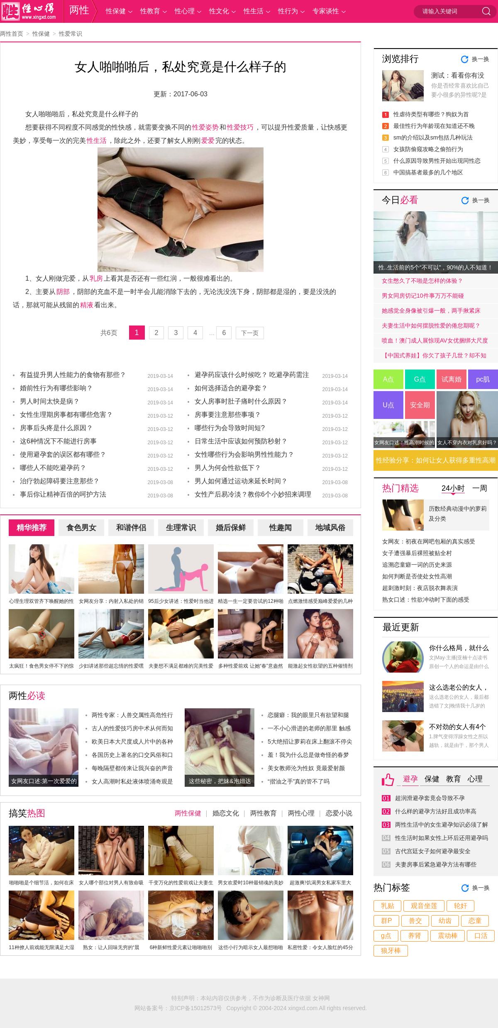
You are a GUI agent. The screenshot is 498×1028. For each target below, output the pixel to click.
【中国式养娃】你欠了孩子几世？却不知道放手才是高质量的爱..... (434, 357)
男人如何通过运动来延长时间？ (241, 481)
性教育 (150, 11)
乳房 (96, 278)
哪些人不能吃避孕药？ (53, 467)
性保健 (116, 11)
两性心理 (301, 813)
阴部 (63, 291)
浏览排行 (400, 59)
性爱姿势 (205, 127)
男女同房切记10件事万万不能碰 (423, 295)
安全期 (420, 405)
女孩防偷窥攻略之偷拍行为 (428, 149)
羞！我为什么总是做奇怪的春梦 (308, 754)
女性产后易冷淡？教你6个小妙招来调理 (253, 494)
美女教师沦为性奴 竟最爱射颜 (306, 768)
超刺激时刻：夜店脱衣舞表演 (420, 588)
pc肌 (483, 379)
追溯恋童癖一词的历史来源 (417, 564)
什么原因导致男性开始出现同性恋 (437, 160)
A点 (388, 379)
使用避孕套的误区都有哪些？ (63, 454)
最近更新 (401, 627)
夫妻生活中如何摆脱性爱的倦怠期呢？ (431, 325)
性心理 (185, 11)
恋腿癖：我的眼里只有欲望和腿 (308, 715)
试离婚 (451, 379)
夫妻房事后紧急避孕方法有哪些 (435, 864)
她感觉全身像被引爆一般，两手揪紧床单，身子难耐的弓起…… (431, 312)
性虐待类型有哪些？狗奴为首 (431, 114)
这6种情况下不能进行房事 (58, 441)
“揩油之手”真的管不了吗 (299, 781)
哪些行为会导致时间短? (230, 427)
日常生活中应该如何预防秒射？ (241, 441)
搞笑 (27, 813)
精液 (86, 304)
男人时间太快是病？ (50, 401)
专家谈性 (325, 11)
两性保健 (188, 813)
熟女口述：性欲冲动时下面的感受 (425, 599)
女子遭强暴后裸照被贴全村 (417, 553)
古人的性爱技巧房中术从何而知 (132, 728)
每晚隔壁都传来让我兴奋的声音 (132, 768)
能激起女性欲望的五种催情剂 (320, 666)
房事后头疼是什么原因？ (56, 427)
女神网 (321, 998)
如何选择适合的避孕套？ (231, 388)
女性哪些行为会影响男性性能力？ (244, 454)
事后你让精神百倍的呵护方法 (63, 494)
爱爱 (208, 140)
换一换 (480, 59)
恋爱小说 (339, 813)
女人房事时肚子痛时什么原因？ (241, 401)
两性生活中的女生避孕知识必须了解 (441, 824)
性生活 (254, 11)
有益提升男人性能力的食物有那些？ (73, 374)
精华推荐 (31, 528)
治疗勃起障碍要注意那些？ (60, 481)
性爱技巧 (240, 127)
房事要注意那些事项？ (228, 414)
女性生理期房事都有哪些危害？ (66, 414)
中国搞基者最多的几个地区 (428, 172)
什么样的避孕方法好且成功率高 (435, 811)
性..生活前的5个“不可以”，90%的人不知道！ (435, 267)
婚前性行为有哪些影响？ (56, 388)
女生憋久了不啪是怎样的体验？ (422, 280)
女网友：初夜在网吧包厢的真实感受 (428, 541)
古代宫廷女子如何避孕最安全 (433, 851)
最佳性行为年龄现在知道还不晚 (434, 125)
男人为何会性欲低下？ (228, 467)
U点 (388, 405)
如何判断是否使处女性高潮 (417, 576)
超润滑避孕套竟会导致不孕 (430, 798)
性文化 (219, 11)
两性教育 (263, 813)
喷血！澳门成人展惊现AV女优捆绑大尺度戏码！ (435, 342)
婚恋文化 (225, 813)
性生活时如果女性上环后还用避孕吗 (441, 838)
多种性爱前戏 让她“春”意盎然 (250, 666)
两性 (79, 9)
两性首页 (11, 33)
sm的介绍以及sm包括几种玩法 (433, 137)
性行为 (288, 11)
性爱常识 (70, 33)
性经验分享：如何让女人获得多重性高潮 (436, 460)
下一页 (250, 333)
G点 (420, 379)
